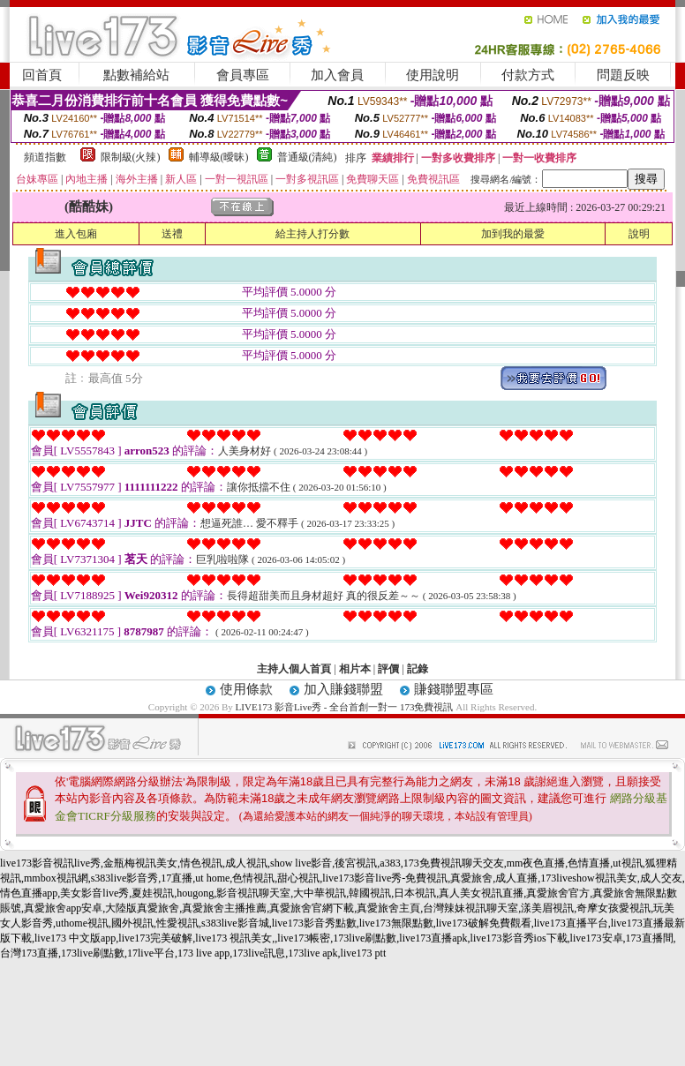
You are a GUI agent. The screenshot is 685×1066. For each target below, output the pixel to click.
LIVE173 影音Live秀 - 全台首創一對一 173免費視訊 (345, 707)
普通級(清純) (307, 157)
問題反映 (623, 75)
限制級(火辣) (131, 157)
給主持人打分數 (312, 234)
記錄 (417, 669)
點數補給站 (136, 75)
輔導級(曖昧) (219, 157)
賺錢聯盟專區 (453, 689)
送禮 (172, 234)
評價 (388, 669)
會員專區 (242, 75)
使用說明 (432, 75)
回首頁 (42, 75)
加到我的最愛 (513, 234)
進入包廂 (76, 234)
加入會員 (337, 75)
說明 (639, 234)
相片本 (355, 669)
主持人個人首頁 (294, 669)
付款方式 (527, 75)
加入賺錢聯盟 (343, 689)
